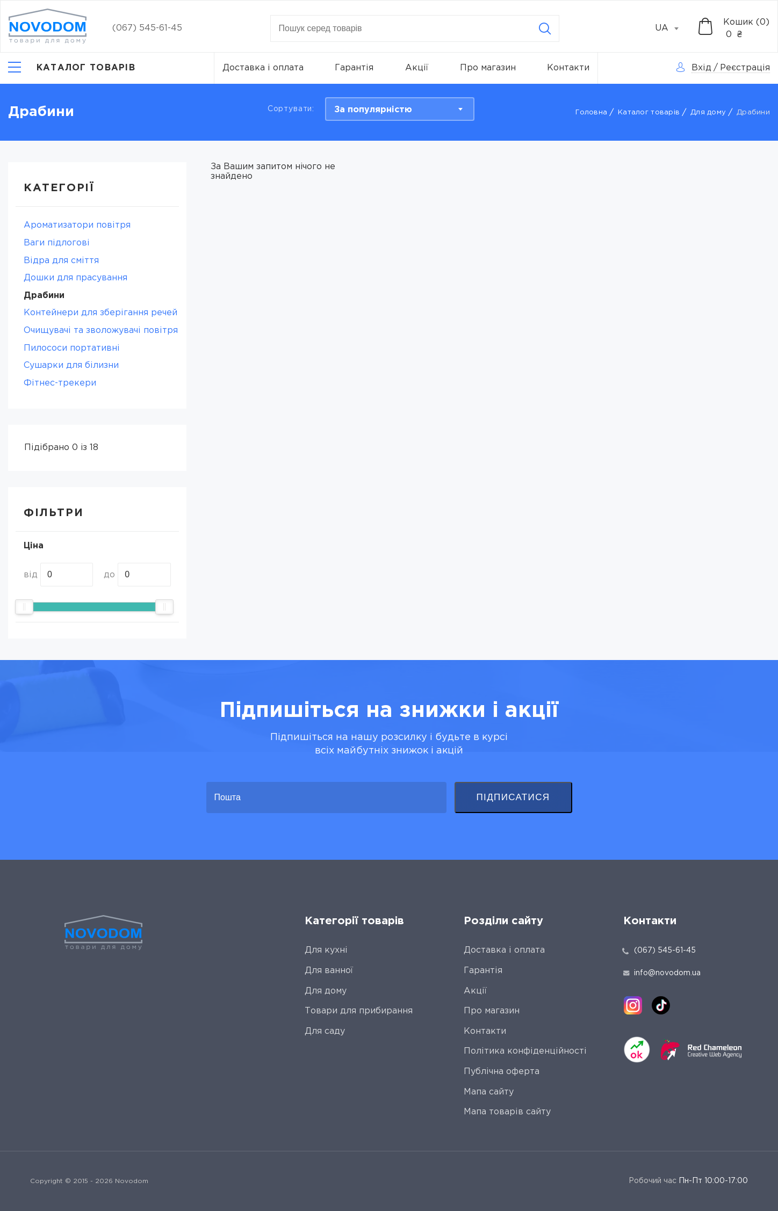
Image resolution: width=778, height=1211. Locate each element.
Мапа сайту (489, 1092)
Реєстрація (745, 68)
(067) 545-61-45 (147, 28)
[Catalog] (71, 68)
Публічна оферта (501, 1072)
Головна (591, 112)
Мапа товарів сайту (507, 1112)
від (31, 575)
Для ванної (329, 971)
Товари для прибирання (359, 1011)
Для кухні (326, 950)
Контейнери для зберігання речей (100, 313)
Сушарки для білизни (71, 365)
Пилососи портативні (72, 348)
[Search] (545, 28)
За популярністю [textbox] (373, 110)
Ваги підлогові (57, 243)
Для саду (325, 1031)
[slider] (24, 606)
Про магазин (488, 68)
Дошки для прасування (75, 278)
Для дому (708, 112)
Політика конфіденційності (525, 1051)
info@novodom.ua (662, 973)
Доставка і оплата (263, 68)
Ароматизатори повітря (77, 225)
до (109, 575)
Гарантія (354, 68)
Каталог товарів (649, 112)
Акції (416, 68)
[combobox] (672, 28)
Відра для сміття (61, 261)
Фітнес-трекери (60, 383)
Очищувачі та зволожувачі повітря (101, 331)
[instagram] (633, 1005)
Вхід (701, 68)
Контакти (568, 68)
